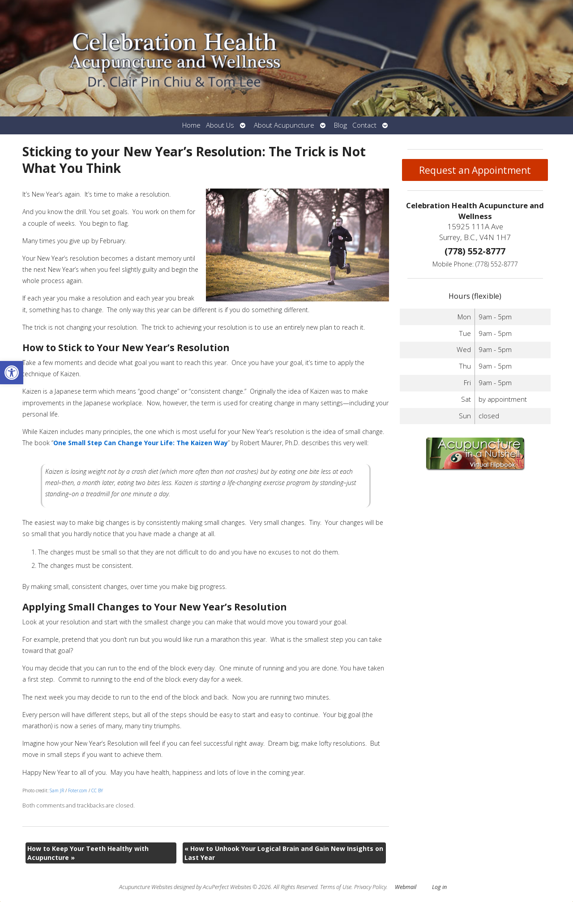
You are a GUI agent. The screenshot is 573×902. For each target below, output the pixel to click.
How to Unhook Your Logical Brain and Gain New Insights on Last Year (283, 853)
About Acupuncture (284, 125)
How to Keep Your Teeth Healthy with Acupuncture (88, 853)
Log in (439, 887)
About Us (220, 125)
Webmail (405, 887)
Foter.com (77, 790)
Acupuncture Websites (145, 887)
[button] (11, 372)
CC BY (97, 790)
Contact (364, 125)
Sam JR (57, 790)
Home (191, 125)
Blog (340, 125)
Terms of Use (335, 887)
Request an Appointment (475, 170)
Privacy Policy (370, 887)
